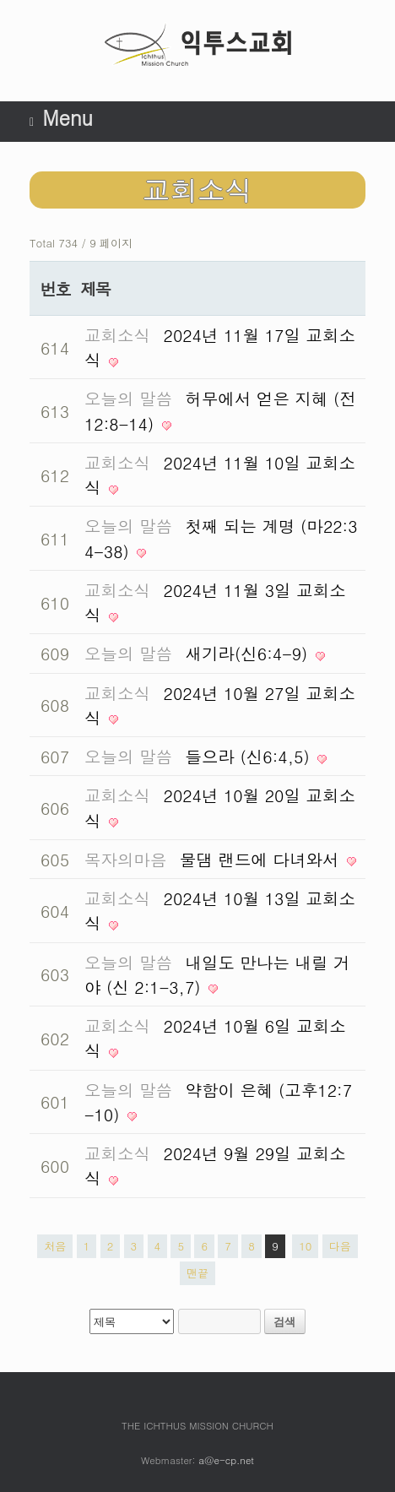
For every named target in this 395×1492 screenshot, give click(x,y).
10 (305, 1246)
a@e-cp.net (226, 1460)
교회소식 (117, 334)
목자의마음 (125, 859)
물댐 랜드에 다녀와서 (262, 859)
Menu (61, 118)
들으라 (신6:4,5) (251, 756)
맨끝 (197, 1273)
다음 (340, 1246)
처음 (55, 1246)
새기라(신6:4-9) (249, 653)
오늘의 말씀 (128, 398)
